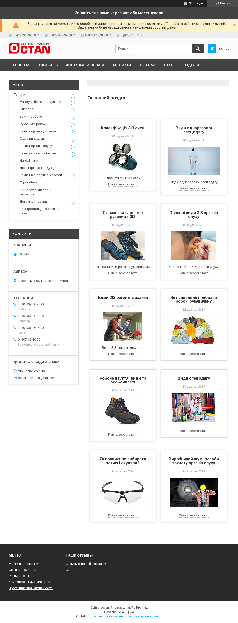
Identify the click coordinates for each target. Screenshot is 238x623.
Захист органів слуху (36, 146)
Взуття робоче (31, 116)
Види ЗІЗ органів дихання (123, 297)
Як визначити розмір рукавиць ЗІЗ (123, 215)
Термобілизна (30, 182)
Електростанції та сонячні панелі (39, 211)
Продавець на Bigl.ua (119, 612)
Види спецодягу (194, 378)
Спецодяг (27, 109)
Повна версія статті (123, 184)
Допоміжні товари (33, 201)
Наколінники (29, 160)
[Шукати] (198, 48)
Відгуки (192, 65)
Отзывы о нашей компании (86, 563)
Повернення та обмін (33, 77)
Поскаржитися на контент (105, 616)
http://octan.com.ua (31, 371)
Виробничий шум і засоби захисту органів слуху (194, 461)
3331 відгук (197, 3)
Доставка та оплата (85, 65)
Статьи (71, 570)
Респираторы (19, 576)
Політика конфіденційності (143, 616)
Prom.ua (142, 607)
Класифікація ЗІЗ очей (122, 128)
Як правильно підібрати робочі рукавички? (193, 299)
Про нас (147, 65)
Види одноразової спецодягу (193, 130)
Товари (45, 65)
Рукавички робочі (33, 124)
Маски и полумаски (23, 563)
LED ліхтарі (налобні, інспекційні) (36, 192)
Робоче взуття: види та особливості (123, 380)
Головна (21, 65)
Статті (170, 65)
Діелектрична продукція (38, 168)
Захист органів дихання (38, 131)
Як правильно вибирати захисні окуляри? (123, 461)
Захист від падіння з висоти (41, 175)
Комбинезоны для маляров (29, 582)
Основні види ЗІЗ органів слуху (193, 215)
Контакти (122, 65)
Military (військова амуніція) (40, 102)
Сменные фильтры (23, 570)
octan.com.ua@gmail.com (37, 378)
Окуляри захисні (32, 138)
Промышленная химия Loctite (31, 588)
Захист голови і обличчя (38, 153)
